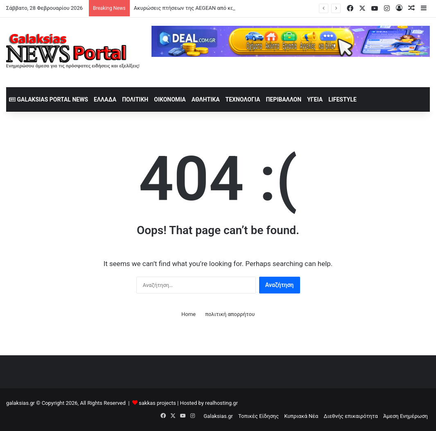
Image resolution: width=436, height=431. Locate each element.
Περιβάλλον (283, 99)
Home (188, 314)
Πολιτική (135, 99)
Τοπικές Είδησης (258, 416)
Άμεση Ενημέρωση (405, 416)
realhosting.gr (221, 403)
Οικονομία (170, 99)
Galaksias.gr (218, 416)
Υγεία (315, 99)
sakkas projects (157, 403)
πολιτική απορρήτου (230, 314)
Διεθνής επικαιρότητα (351, 416)
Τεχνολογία (243, 99)
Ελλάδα (105, 99)
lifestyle (342, 99)
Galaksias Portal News (48, 99)
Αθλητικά (206, 99)
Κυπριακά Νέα (301, 416)
